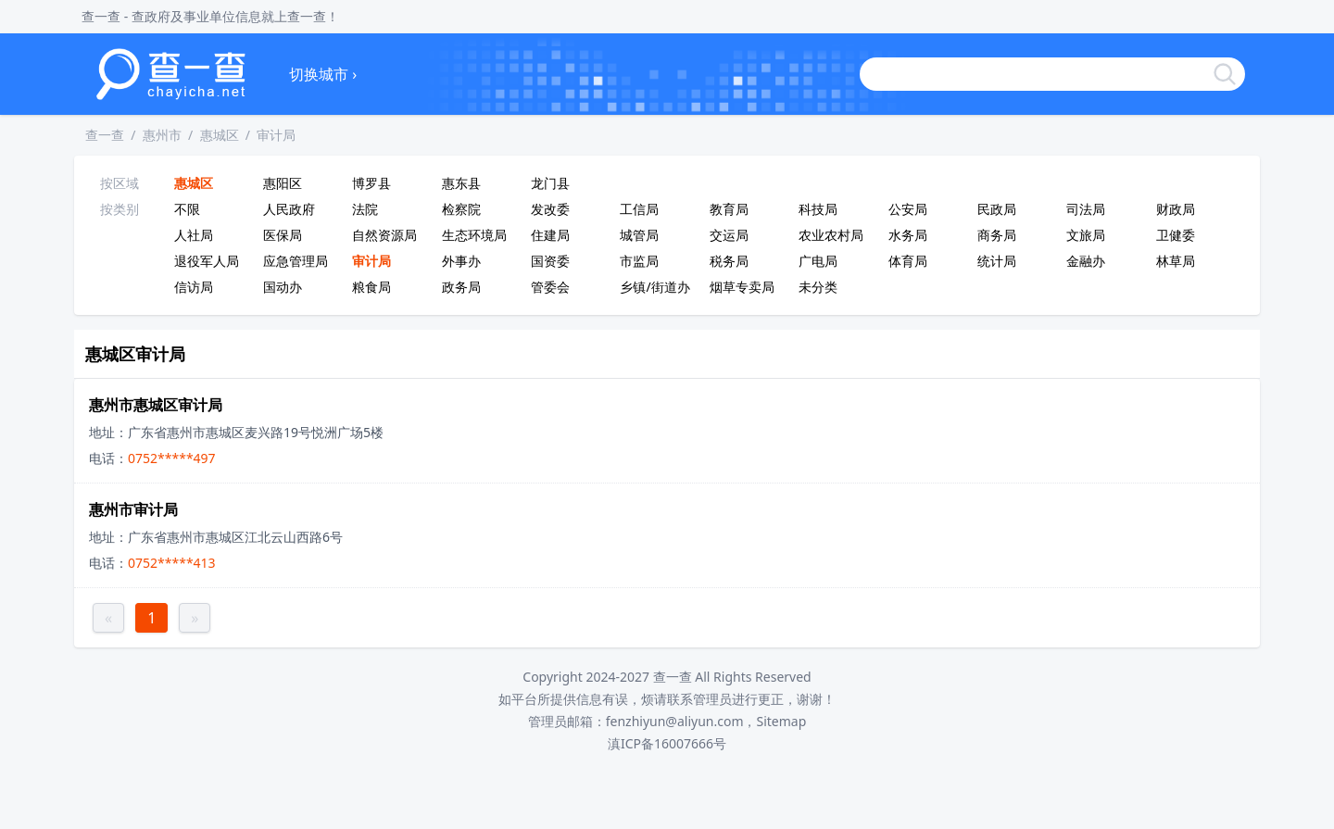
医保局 (282, 235)
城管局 (639, 235)
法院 (365, 209)
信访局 (193, 286)
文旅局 (1085, 235)
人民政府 (289, 209)
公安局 (907, 209)
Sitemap (781, 721)
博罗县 (371, 183)
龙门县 (550, 183)
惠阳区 (282, 183)
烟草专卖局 (742, 286)
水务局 (907, 235)
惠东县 (461, 183)
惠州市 (162, 135)
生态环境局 (474, 235)
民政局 (996, 209)
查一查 (104, 135)
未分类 (818, 286)
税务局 (729, 261)
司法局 (1085, 209)
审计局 (276, 135)
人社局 (193, 235)
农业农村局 (831, 235)
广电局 (818, 261)
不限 (187, 209)
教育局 (729, 209)
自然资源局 (384, 235)
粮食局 (371, 286)
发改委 (550, 209)
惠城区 (219, 135)
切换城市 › (323, 74)
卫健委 (1175, 235)
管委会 (550, 286)
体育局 (907, 261)
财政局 (1175, 209)
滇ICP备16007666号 (667, 743)
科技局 (818, 209)
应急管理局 (295, 261)
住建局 (550, 235)
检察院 (461, 209)
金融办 (1085, 261)
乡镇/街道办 (654, 286)
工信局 (639, 209)
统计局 (996, 261)
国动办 (282, 286)
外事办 (461, 261)
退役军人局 (206, 261)
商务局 (996, 235)
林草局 (1175, 261)
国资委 (550, 261)
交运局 (729, 235)
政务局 (461, 286)
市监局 (639, 261)
